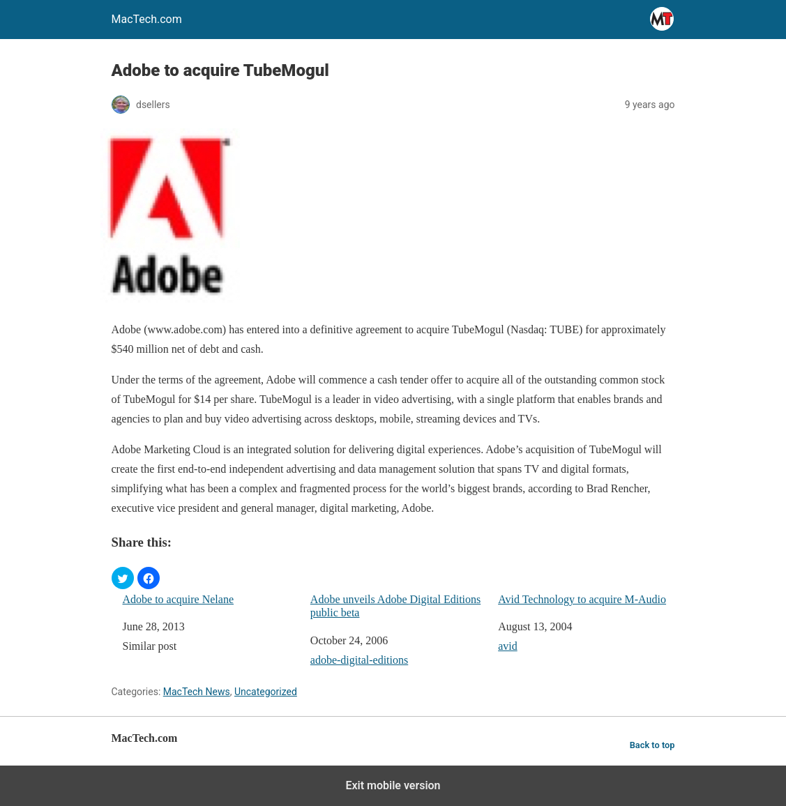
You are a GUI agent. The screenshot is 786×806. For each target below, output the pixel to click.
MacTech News (196, 691)
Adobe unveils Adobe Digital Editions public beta (395, 605)
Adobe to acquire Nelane (178, 599)
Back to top (652, 745)
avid (507, 646)
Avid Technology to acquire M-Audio (582, 599)
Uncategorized (265, 691)
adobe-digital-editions (359, 660)
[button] (123, 578)
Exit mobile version (392, 785)
